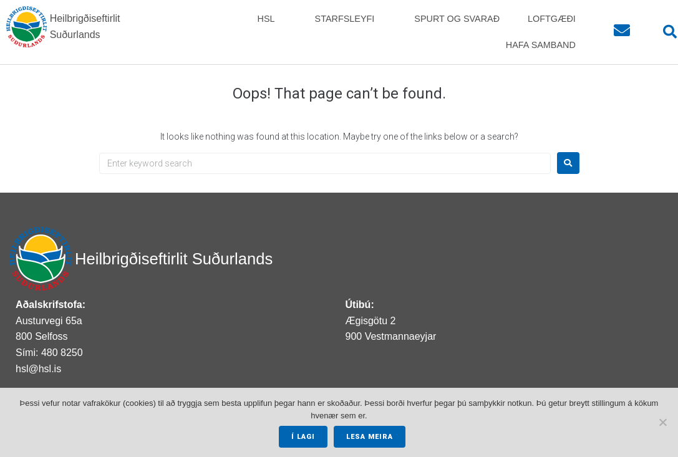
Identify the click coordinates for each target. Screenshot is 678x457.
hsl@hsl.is (38, 368)
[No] (662, 422)
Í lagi (303, 437)
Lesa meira (369, 437)
